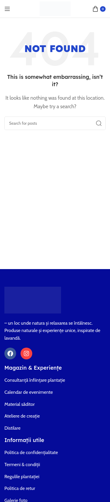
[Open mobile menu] (7, 9)
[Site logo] (55, 8)
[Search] (55, 123)
